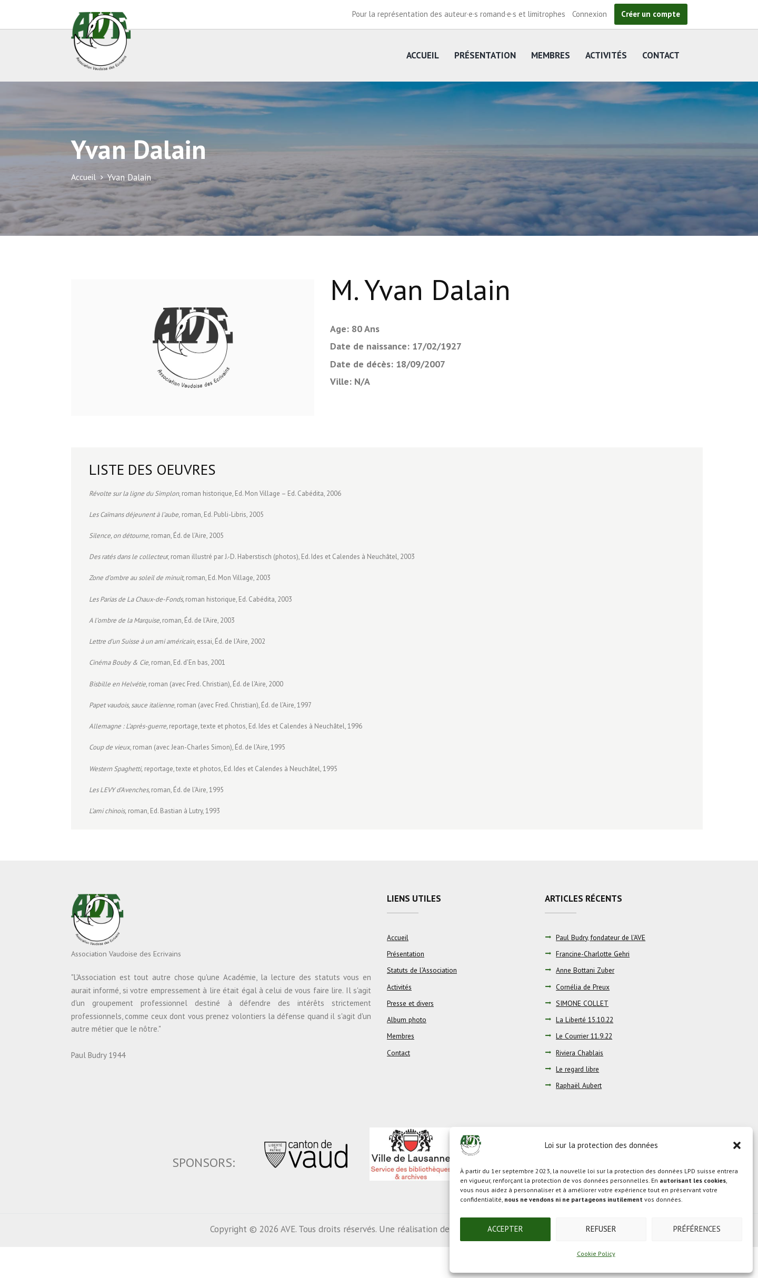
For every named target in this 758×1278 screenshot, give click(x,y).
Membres (550, 55)
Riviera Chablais (581, 1052)
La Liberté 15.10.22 (587, 1019)
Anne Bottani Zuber (587, 970)
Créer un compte (650, 14)
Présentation (485, 55)
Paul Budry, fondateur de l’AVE (603, 937)
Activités (606, 55)
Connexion (589, 14)
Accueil (422, 55)
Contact (661, 55)
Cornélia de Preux (585, 987)
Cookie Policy (596, 1253)
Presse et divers (412, 1003)
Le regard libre (580, 1069)
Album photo (407, 1019)
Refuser (601, 1229)
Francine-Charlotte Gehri (595, 953)
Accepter (505, 1229)
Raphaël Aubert (580, 1085)
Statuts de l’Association (423, 970)
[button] (737, 1145)
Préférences (697, 1229)
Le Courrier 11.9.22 (586, 1036)
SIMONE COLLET (582, 1003)
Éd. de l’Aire (189, 535)
